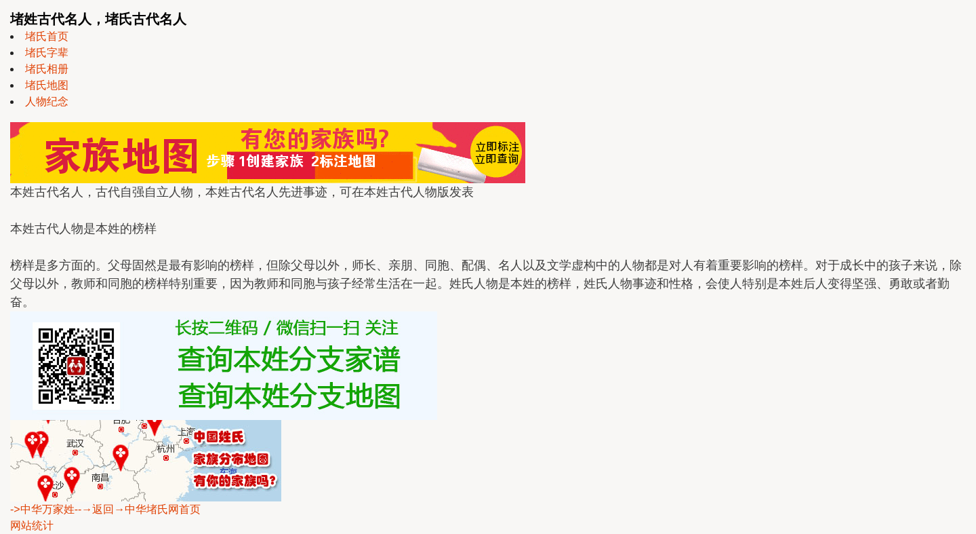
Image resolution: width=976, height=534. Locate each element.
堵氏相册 (46, 69)
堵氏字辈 (46, 52)
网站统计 (32, 525)
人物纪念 (46, 101)
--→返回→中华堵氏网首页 (138, 509)
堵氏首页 (46, 36)
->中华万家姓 (42, 509)
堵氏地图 (46, 85)
